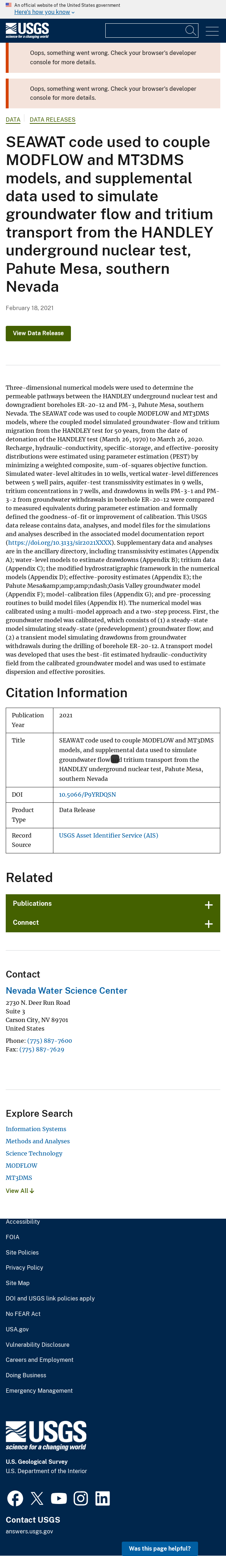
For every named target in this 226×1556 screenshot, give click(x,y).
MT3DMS (19, 1177)
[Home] (27, 36)
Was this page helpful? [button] (160, 1548)
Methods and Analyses (38, 1141)
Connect (26, 922)
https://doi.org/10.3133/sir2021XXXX (59, 542)
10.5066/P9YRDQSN (87, 794)
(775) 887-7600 (49, 1040)
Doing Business (26, 1375)
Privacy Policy (24, 1268)
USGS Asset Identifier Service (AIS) (108, 835)
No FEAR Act (23, 1314)
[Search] (191, 30)
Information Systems (36, 1129)
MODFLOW (21, 1165)
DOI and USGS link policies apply (50, 1298)
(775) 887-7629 (41, 1049)
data (13, 119)
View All (20, 1190)
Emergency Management (39, 1391)
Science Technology (34, 1153)
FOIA (12, 1237)
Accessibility (23, 1222)
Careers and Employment (39, 1360)
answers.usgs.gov (29, 1531)
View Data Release (38, 333)
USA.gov (17, 1329)
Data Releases (53, 119)
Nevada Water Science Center (67, 990)
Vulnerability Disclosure (37, 1345)
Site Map (18, 1283)
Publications (32, 903)
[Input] (151, 30)
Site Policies (22, 1253)
